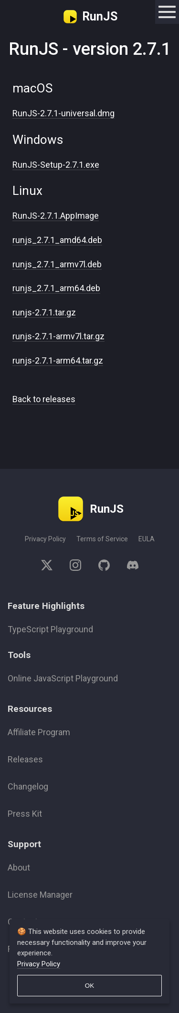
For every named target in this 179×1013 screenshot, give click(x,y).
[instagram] (75, 566)
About (19, 867)
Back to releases (43, 399)
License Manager (40, 895)
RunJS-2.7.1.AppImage (55, 216)
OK (89, 985)
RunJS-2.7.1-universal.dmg (63, 113)
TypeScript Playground (50, 629)
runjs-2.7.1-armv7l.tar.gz (58, 336)
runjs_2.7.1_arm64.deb (56, 288)
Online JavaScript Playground (63, 678)
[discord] (128, 566)
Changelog (28, 786)
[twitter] (51, 566)
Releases (25, 759)
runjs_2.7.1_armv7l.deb (57, 264)
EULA (146, 539)
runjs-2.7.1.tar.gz (44, 312)
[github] (104, 566)
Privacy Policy (45, 539)
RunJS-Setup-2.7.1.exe (55, 165)
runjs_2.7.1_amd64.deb (57, 240)
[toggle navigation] (167, 12)
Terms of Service (102, 539)
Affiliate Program (39, 732)
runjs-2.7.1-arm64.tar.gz (57, 360)
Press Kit (25, 814)
